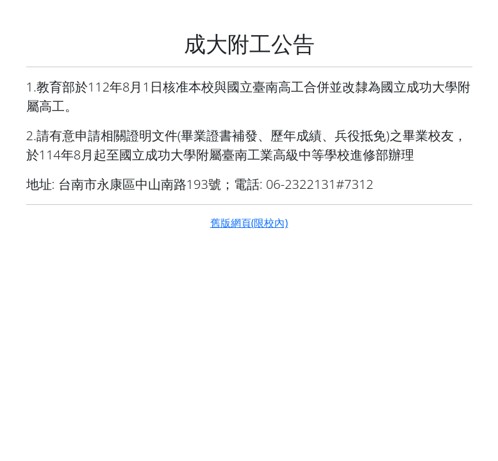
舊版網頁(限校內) (249, 223)
